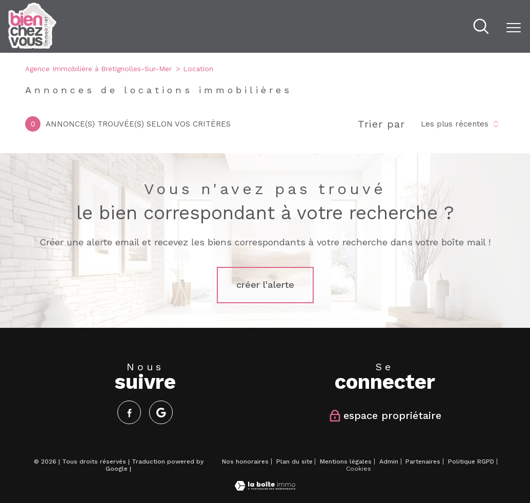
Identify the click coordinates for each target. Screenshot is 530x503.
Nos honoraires (245, 461)
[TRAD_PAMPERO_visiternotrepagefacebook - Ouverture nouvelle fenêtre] (129, 412)
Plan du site (294, 461)
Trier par (381, 124)
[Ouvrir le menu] (513, 27)
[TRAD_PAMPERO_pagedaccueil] (32, 46)
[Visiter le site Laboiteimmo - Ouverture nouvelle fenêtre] (265, 488)
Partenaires (422, 461)
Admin (388, 461)
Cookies (358, 469)
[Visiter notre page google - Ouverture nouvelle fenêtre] (161, 412)
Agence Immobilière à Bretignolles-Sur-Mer (98, 69)
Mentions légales (346, 461)
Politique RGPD (471, 461)
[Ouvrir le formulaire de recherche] (481, 27)
